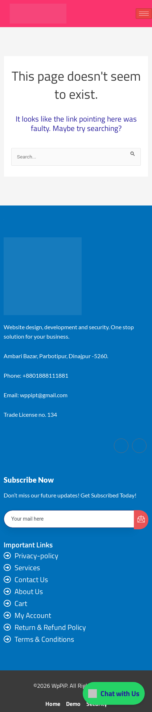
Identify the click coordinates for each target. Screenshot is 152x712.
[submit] (141, 519)
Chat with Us (113, 693)
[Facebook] (121, 445)
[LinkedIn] (139, 445)
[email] (69, 519)
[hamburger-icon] (144, 13)
